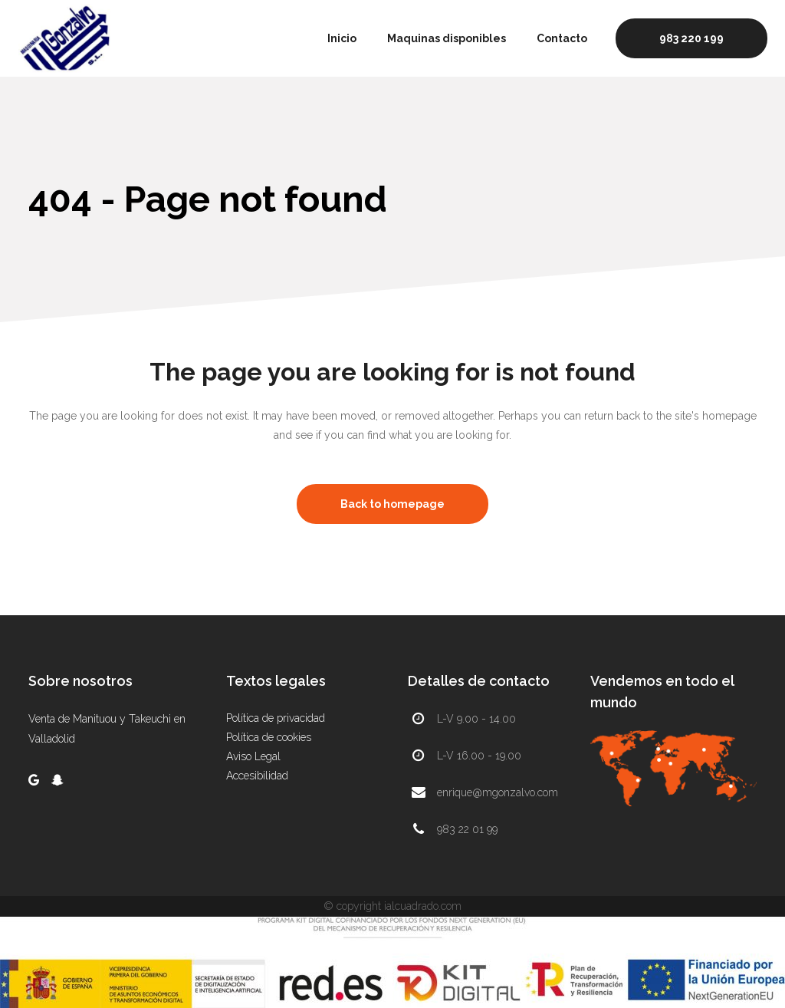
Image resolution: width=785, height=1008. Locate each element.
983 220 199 (691, 38)
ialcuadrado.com (422, 906)
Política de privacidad (275, 718)
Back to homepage (392, 504)
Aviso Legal (253, 756)
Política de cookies (268, 737)
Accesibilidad (257, 775)
